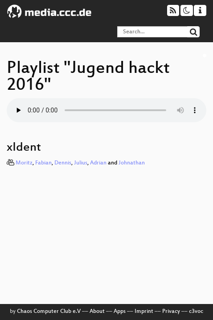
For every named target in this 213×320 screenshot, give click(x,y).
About (97, 311)
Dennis (62, 163)
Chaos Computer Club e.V (49, 311)
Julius (80, 163)
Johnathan (132, 163)
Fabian (43, 163)
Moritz (24, 163)
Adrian (98, 163)
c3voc (196, 311)
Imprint (144, 311)
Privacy (171, 311)
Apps (120, 311)
